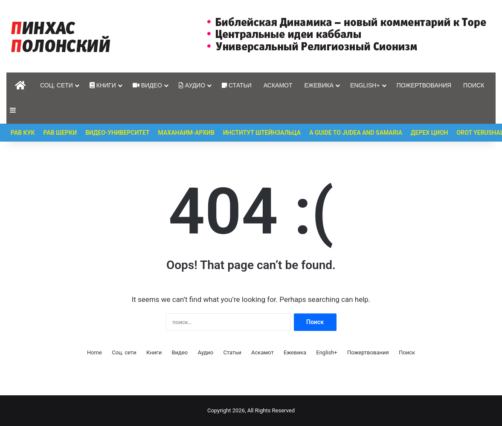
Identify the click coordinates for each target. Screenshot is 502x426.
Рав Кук (23, 132)
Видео (147, 85)
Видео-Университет (117, 132)
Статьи (237, 85)
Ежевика (319, 85)
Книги (103, 85)
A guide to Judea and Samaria (355, 132)
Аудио (192, 85)
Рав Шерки (60, 132)
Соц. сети (56, 85)
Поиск (473, 85)
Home (94, 352)
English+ (365, 85)
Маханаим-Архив (186, 132)
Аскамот (278, 85)
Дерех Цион (429, 132)
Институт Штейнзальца (262, 132)
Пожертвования (424, 85)
